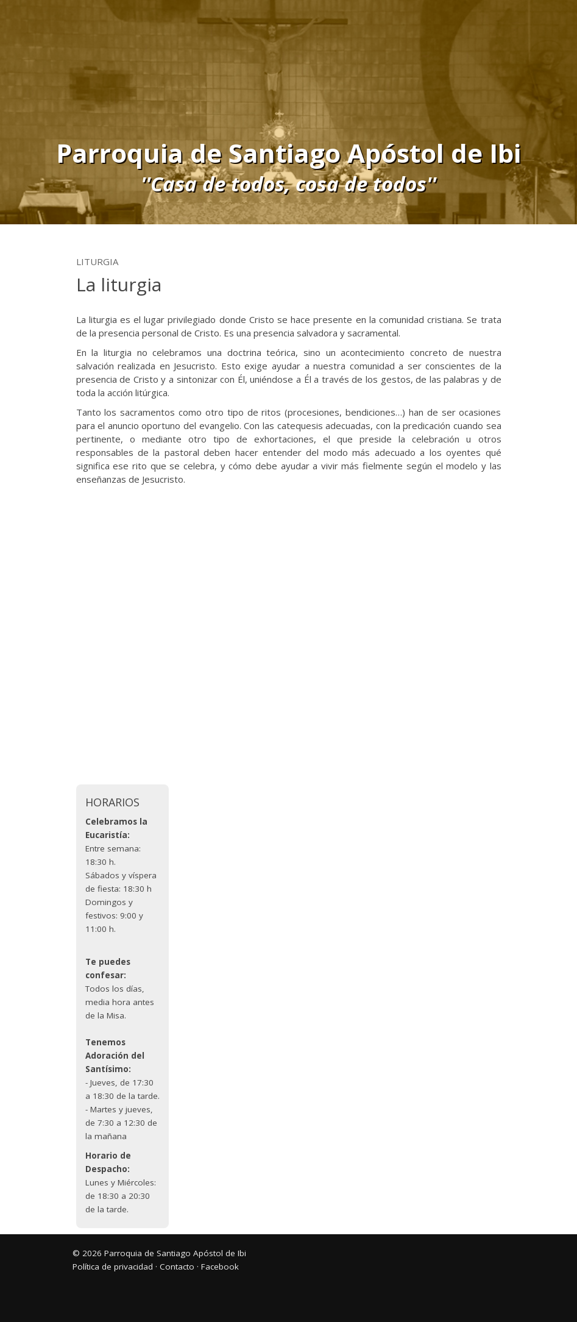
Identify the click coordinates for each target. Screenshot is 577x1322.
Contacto (177, 1266)
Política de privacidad (113, 1266)
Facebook (220, 1266)
